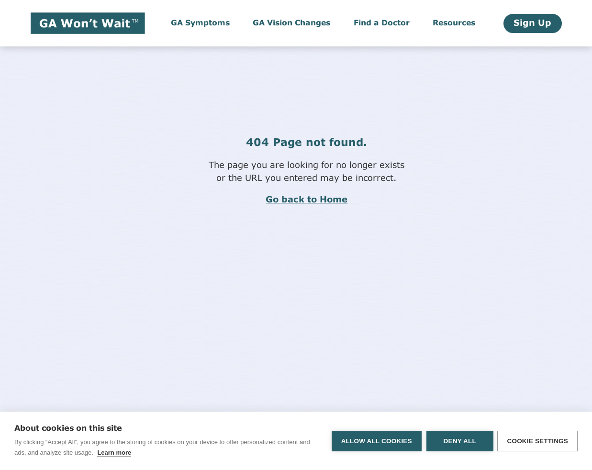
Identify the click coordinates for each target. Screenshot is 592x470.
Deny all (459, 441)
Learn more (114, 452)
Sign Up (532, 23)
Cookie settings (537, 441)
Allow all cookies (375, 441)
